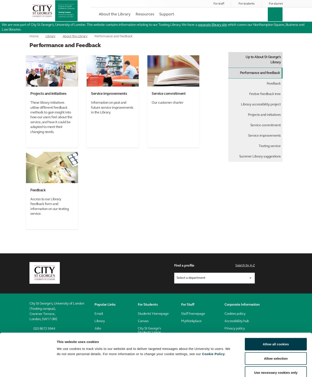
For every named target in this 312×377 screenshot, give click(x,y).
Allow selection (276, 334)
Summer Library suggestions (260, 156)
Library (50, 36)
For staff (218, 3)
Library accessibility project (261, 104)
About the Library (75, 36)
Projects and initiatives (264, 115)
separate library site (212, 25)
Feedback (274, 83)
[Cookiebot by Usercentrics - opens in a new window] (28, 368)
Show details (227, 368)
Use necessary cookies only (275, 348)
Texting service (270, 146)
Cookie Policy (213, 329)
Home (33, 36)
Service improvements (264, 136)
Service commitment (265, 125)
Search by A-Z (245, 265)
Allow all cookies (276, 320)
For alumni (276, 3)
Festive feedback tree (265, 94)
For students (247, 3)
